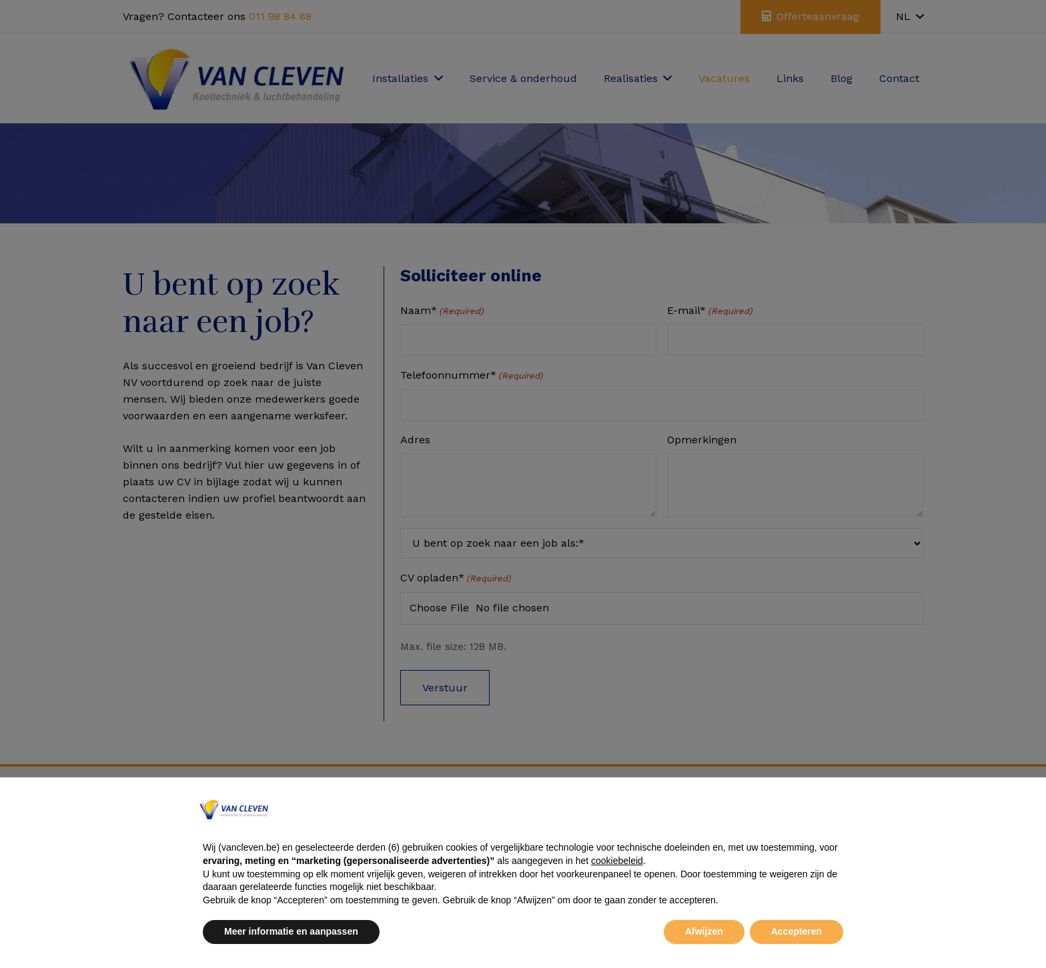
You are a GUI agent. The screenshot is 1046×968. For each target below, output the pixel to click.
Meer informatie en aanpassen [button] (291, 931)
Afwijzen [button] (704, 931)
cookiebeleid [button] (617, 860)
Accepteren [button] (796, 931)
